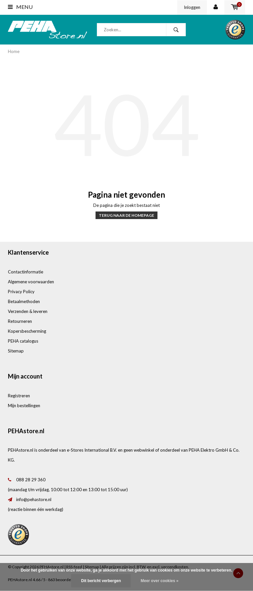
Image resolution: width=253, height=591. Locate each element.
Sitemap (16, 350)
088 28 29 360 (30, 479)
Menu (20, 7)
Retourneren (20, 321)
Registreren (19, 395)
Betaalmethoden (24, 301)
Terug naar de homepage (126, 215)
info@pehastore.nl (33, 499)
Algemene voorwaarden (31, 281)
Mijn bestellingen (24, 405)
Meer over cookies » (160, 580)
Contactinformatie (25, 271)
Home (13, 51)
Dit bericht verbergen (101, 580)
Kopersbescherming (27, 331)
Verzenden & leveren (27, 311)
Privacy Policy (21, 291)
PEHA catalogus (23, 341)
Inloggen (192, 7)
